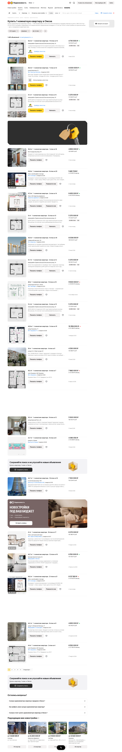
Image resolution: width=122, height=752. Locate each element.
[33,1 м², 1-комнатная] (18, 426)
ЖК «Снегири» (32, 175)
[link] (111, 2)
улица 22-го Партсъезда (34, 351)
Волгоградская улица (34, 151)
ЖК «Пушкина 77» (33, 330)
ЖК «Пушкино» (32, 375)
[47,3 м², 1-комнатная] (18, 202)
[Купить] (20, 8)
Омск (29, 174)
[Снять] (26, 8)
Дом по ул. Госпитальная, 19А (36, 482)
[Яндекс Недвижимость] (18, 3)
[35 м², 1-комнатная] (18, 358)
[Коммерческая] (34, 8)
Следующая (27, 669)
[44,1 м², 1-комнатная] (18, 632)
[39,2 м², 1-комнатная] (18, 586)
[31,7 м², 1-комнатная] (18, 269)
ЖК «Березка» (32, 242)
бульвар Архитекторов (34, 557)
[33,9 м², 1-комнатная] (18, 180)
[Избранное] (70, 2)
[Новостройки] (12, 8)
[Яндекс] (9, 3)
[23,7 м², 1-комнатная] (18, 447)
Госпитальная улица (33, 480)
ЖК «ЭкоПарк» (32, 286)
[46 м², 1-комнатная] (18, 291)
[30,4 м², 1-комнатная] (18, 52)
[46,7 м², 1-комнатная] (18, 487)
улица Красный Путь (33, 284)
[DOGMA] (66, 8)
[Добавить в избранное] (63, 56)
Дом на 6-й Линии (33, 442)
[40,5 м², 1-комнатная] (18, 247)
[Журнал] (50, 8)
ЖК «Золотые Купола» (34, 72)
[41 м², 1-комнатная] (18, 541)
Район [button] (96, 13)
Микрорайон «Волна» (34, 558)
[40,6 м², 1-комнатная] (18, 335)
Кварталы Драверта (33, 197)
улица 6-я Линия (32, 440)
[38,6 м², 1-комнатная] (18, 158)
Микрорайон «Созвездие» (35, 627)
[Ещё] (45, 31)
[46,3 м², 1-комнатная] (18, 79)
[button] (73, 2)
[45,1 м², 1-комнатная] (18, 380)
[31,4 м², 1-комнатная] (18, 313)
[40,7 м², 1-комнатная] (18, 563)
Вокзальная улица (49, 43)
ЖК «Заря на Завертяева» (35, 536)
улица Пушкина (32, 329)
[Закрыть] (113, 13)
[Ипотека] (43, 8)
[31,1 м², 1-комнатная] (18, 106)
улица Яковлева (32, 70)
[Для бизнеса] (58, 8)
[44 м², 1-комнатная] (18, 654)
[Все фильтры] (9, 13)
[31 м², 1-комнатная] (18, 225)
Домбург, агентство (39, 51)
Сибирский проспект (33, 240)
